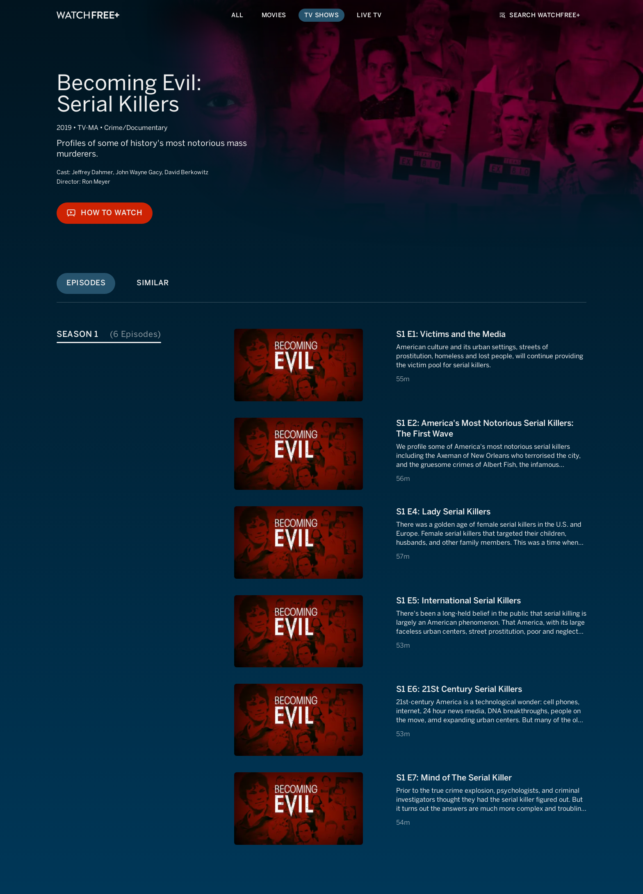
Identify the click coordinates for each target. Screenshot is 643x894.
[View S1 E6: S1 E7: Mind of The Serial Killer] (410, 808)
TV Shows (321, 15)
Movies (274, 15)
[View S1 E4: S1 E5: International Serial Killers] (410, 631)
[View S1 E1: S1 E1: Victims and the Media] (410, 365)
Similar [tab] (153, 282)
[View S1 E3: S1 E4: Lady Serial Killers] (410, 542)
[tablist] (144, 333)
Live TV (369, 15)
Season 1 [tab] (109, 334)
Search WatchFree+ (540, 15)
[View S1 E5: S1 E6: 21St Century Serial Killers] (410, 720)
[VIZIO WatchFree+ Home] (88, 15)
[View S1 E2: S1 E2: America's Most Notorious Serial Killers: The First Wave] (410, 454)
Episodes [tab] (85, 282)
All (237, 15)
